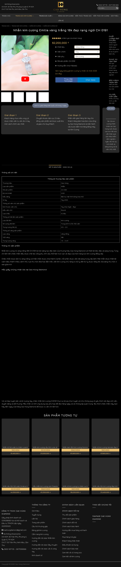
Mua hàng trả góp (69, 537)
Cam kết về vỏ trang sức (72, 553)
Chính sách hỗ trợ (70, 511)
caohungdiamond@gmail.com (15, 530)
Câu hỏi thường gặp (40, 526)
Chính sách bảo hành (70, 526)
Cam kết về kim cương (71, 556)
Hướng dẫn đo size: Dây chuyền (44, 545)
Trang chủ (6, 16)
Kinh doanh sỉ (37, 555)
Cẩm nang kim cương (40, 534)
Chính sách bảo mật (70, 549)
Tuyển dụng (36, 515)
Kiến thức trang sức (83, 16)
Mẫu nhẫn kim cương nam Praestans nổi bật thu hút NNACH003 (56, 486)
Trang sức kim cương (23, 16)
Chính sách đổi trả (69, 522)
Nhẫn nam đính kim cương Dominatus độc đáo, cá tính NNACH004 (87, 447)
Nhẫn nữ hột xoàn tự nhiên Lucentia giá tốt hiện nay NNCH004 (25, 447)
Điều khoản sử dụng (70, 545)
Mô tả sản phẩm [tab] (55, 167)
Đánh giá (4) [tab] (67, 167)
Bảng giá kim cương (64, 16)
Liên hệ (61, 20)
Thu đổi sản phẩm (69, 515)
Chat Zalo (88, 80)
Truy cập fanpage (65, 80)
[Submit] (117, 8)
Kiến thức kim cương (101, 16)
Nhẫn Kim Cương (35, 26)
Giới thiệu (114, 16)
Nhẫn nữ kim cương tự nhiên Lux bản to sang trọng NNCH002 (85, 486)
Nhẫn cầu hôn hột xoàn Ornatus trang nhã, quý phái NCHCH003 (26, 486)
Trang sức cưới (44, 16)
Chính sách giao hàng (70, 519)
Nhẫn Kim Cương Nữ (50, 26)
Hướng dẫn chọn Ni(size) (67, 66)
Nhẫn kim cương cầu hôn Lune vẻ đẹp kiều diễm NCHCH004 (55, 447)
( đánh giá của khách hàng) (71, 38)
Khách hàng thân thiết (71, 541)
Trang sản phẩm (38, 522)
